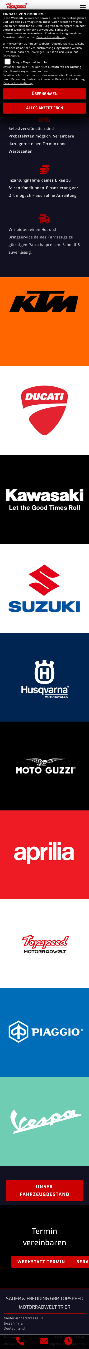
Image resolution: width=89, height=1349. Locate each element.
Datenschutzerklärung (51, 37)
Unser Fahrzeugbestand (45, 1190)
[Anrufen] (20, 1342)
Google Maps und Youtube (30, 62)
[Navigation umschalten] (83, 7)
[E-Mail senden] (44, 1342)
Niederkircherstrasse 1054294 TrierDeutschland (23, 1323)
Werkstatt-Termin (41, 1262)
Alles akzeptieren (44, 107)
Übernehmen (44, 93)
